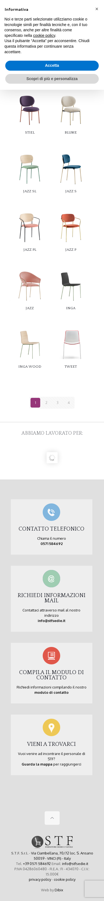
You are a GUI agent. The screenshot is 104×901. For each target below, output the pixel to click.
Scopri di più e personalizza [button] (51, 78)
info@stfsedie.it (75, 863)
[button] (96, 8)
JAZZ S (71, 191)
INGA (70, 308)
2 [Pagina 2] (46, 402)
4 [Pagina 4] (69, 402)
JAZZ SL (29, 191)
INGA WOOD (29, 366)
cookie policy (64, 879)
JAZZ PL (29, 250)
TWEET (71, 366)
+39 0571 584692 (37, 863)
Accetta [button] (52, 65)
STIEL (30, 132)
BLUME (71, 132)
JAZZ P (70, 250)
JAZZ (30, 308)
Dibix (59, 890)
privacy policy (40, 879)
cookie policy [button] (44, 35)
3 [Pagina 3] (58, 402)
